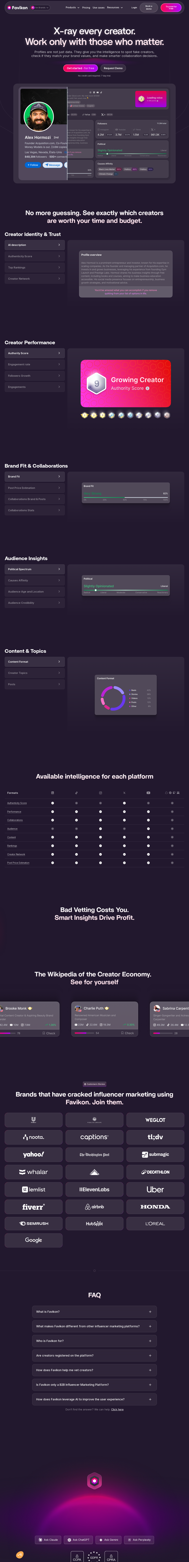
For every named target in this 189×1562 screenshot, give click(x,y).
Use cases (99, 7)
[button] (40, 7)
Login (134, 7)
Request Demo (113, 68)
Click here (117, 1423)
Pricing (86, 7)
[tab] (35, 254)
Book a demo (148, 7)
